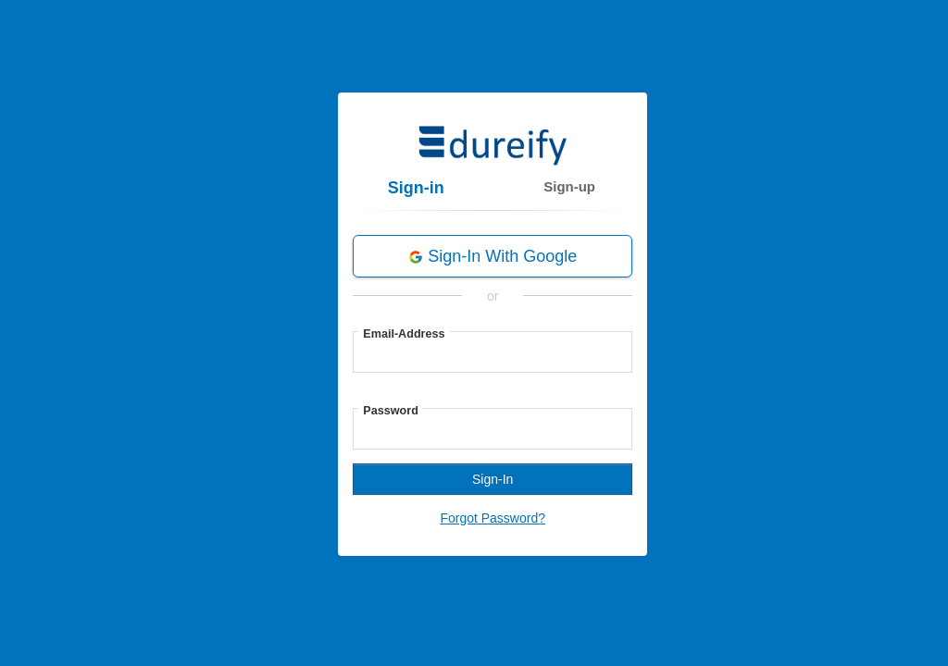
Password (390, 410)
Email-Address (403, 333)
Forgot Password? (492, 518)
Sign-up (569, 186)
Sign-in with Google (492, 256)
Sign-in (416, 188)
